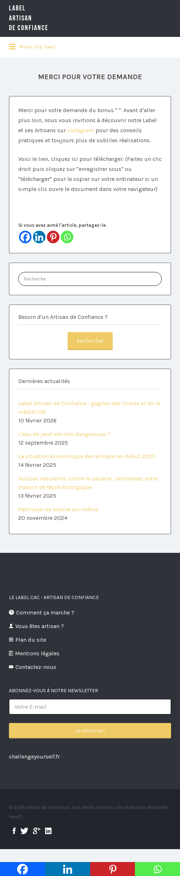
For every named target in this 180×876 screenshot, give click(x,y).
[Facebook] (25, 237)
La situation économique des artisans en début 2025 (86, 456)
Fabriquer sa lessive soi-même (58, 509)
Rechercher (90, 341)
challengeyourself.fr (34, 756)
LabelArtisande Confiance (39, 18)
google (36, 831)
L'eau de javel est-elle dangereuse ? (64, 434)
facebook (14, 831)
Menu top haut (32, 47)
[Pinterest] (53, 237)
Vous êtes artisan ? (39, 626)
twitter (24, 831)
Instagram (80, 130)
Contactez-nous (35, 667)
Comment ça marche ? (45, 612)
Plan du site (30, 639)
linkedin (48, 831)
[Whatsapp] (67, 237)
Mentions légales (37, 653)
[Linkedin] (39, 237)
